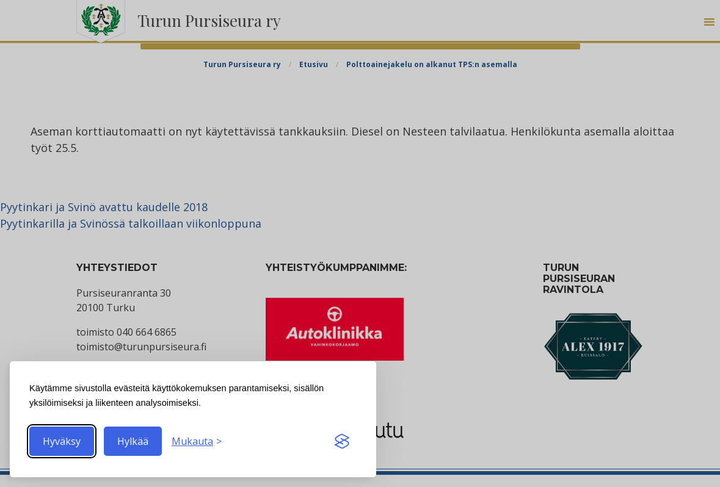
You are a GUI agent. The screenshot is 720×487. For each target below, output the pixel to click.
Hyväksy (62, 441)
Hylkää (132, 441)
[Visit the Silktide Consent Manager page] (342, 441)
